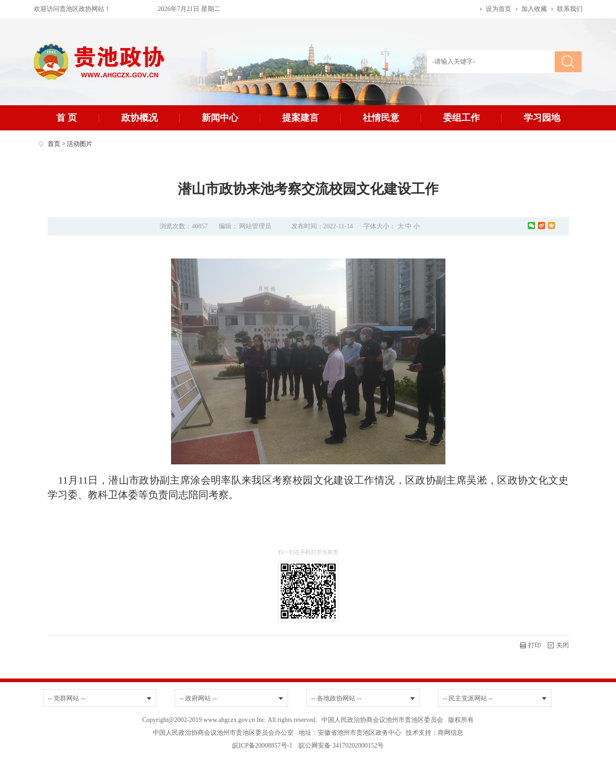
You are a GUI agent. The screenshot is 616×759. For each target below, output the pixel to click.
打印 (530, 645)
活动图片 (79, 143)
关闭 (558, 645)
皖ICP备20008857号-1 (262, 745)
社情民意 (381, 118)
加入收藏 (534, 8)
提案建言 (300, 118)
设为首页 (498, 8)
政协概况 (139, 118)
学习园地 (542, 118)
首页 (54, 143)
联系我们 (570, 8)
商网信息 (450, 732)
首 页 (66, 118)
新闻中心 (220, 118)
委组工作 (461, 118)
